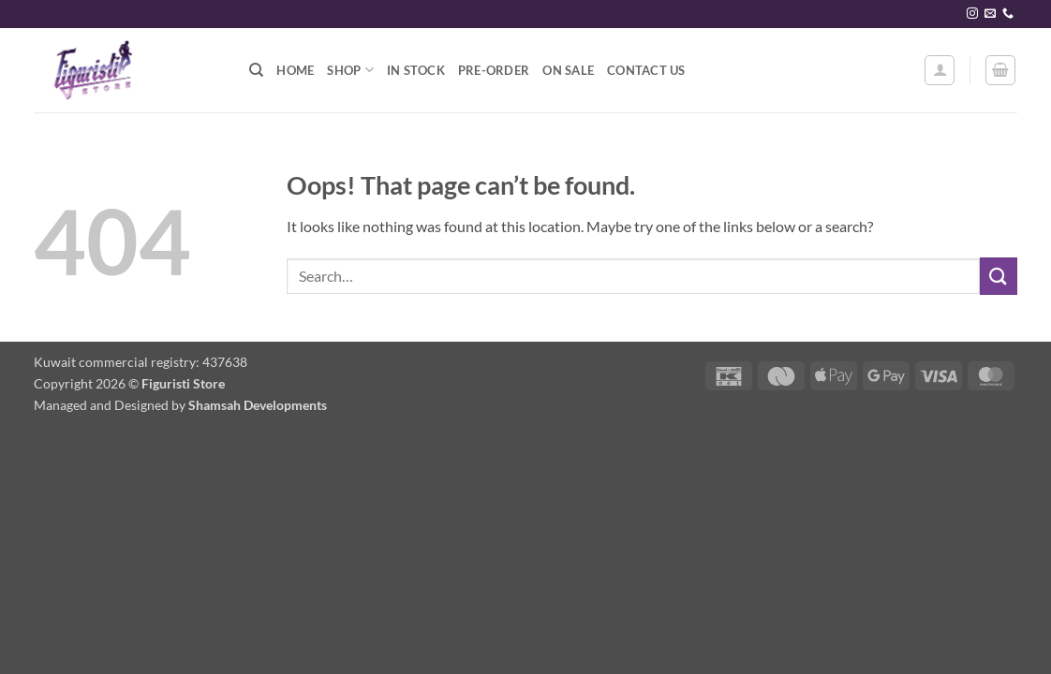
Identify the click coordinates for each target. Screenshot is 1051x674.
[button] (940, 70)
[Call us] (1008, 14)
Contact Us (646, 70)
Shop (350, 70)
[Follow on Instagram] (972, 14)
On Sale (568, 70)
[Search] (256, 70)
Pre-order (493, 70)
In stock (416, 70)
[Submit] (998, 275)
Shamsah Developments (257, 405)
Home (295, 70)
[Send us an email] (990, 14)
